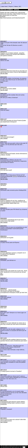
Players (11, 6)
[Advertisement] (12, 30)
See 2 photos (3, 138)
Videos (16, 6)
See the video (4, 73)
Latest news (4, 6)
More (1, 46)
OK (24, 447)
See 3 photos (3, 222)
